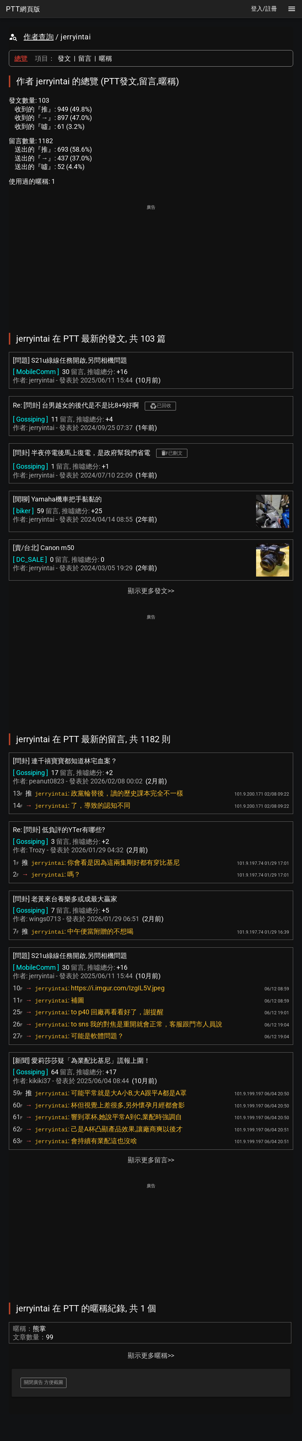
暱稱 (105, 58)
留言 (84, 58)
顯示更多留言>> (151, 1160)
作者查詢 (39, 36)
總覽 (21, 58)
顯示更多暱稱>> (151, 1355)
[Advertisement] (151, 263)
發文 (64, 58)
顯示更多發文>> (151, 591)
